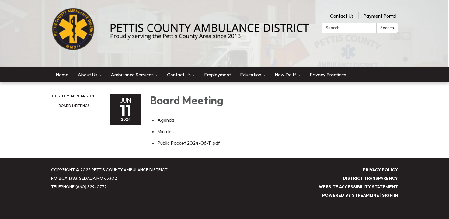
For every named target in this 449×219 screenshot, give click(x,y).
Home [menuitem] (62, 74)
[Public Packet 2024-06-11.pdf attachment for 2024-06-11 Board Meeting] (188, 143)
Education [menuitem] (250, 74)
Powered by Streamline (350, 195)
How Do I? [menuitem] (285, 74)
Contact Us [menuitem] (179, 74)
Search (387, 27)
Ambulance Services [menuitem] (132, 74)
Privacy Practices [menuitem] (328, 74)
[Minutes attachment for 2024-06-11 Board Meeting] (165, 131)
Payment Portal (379, 16)
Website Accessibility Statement (358, 186)
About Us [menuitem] (87, 74)
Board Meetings (74, 105)
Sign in (390, 195)
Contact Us (342, 16)
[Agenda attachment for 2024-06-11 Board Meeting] (165, 120)
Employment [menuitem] (217, 74)
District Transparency (370, 178)
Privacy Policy (380, 169)
